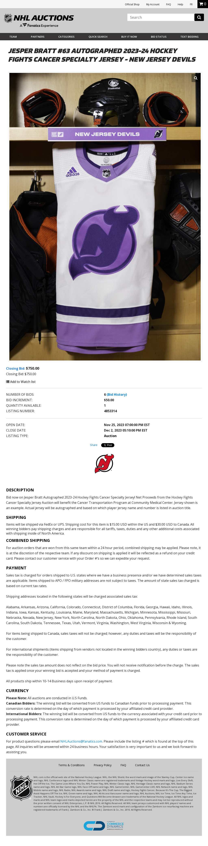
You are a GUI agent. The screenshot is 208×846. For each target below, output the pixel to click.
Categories (66, 36)
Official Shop (132, 4)
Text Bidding (189, 36)
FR (191, 4)
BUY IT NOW (129, 36)
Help (180, 4)
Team (13, 36)
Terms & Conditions (71, 765)
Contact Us (142, 765)
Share (94, 445)
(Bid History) (117, 394)
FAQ (168, 4)
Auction (110, 436)
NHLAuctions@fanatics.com (81, 741)
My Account (152, 4)
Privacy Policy (103, 765)
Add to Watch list (21, 381)
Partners (37, 36)
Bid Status (159, 36)
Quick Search (98, 36)
